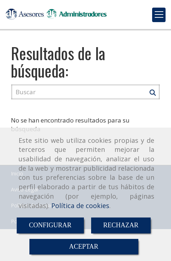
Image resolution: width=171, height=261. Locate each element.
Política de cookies (80, 205)
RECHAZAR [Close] (120, 225)
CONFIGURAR (50, 225)
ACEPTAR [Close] (83, 246)
